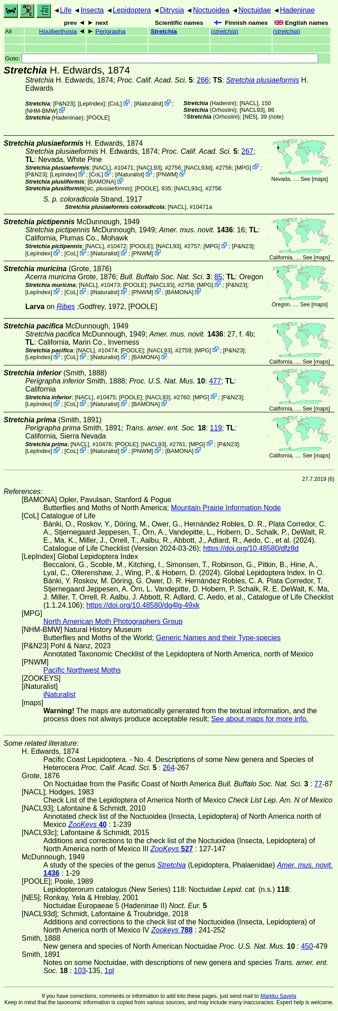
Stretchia (164, 31)
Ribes (65, 306)
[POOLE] (98, 117)
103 (80, 970)
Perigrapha (110, 31)
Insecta (92, 10)
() (224, 31)
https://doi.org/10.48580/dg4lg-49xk (142, 605)
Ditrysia (172, 10)
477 (215, 381)
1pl (109, 970)
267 (247, 151)
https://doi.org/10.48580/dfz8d (251, 548)
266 (203, 80)
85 (218, 277)
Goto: (161, 58)
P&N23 (64, 103)
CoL (115, 103)
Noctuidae (254, 10)
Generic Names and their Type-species (218, 638)
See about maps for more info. (259, 719)
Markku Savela (278, 996)
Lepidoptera (132, 10)
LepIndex (91, 103)
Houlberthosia (58, 31)
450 (307, 946)
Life (66, 10)
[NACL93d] (198, 167)
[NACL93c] (188, 188)
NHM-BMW (41, 110)
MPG (243, 167)
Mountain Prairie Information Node (226, 508)
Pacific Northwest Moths (82, 670)
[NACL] (249, 103)
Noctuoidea (211, 10)
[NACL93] (252, 109)
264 (168, 767)
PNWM (167, 174)
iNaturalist (149, 103)
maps (319, 179)
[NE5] (250, 116)
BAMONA (101, 181)
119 (216, 428)
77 (318, 784)
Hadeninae (297, 10)
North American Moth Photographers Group (113, 621)
